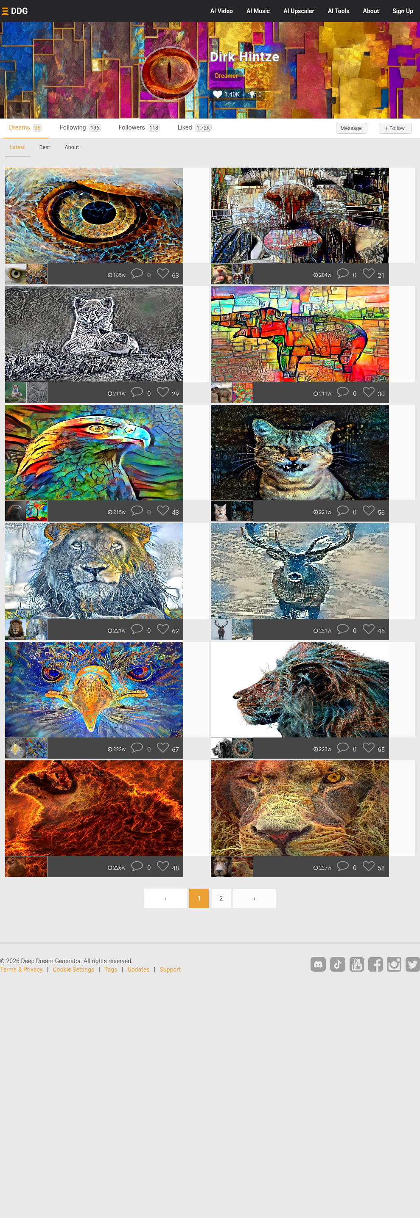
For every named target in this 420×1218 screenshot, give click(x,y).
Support (170, 969)
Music (258, 11)
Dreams (26, 128)
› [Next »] (255, 898)
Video (221, 11)
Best (45, 147)
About (371, 11)
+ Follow (394, 128)
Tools (339, 11)
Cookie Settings (74, 969)
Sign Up (402, 11)
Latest (17, 147)
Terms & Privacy (21, 969)
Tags (110, 969)
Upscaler (298, 11)
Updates (139, 969)
